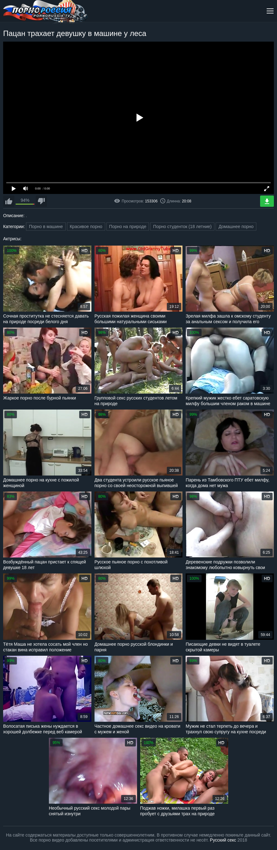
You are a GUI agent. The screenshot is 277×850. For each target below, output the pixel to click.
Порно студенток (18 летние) (182, 226)
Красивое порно (86, 226)
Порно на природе (127, 226)
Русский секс (223, 839)
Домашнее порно (236, 226)
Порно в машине (46, 226)
